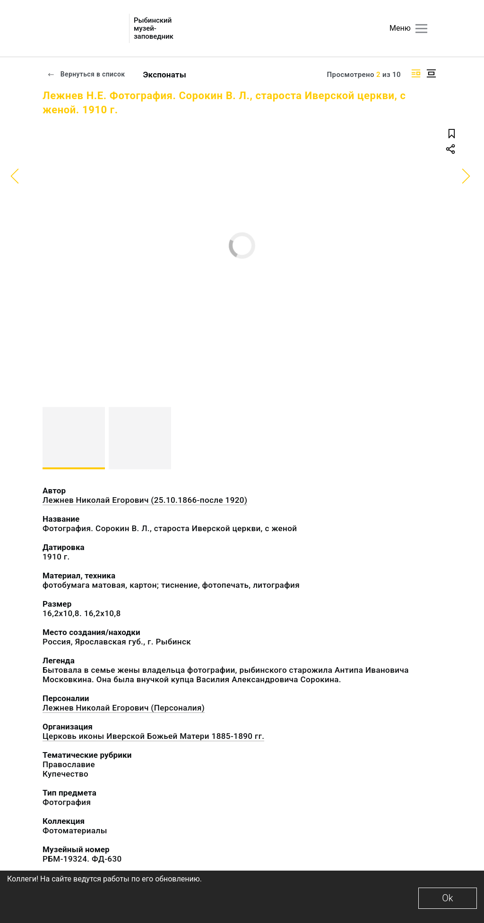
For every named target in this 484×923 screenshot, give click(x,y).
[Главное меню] (421, 28)
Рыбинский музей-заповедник (153, 29)
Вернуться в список (86, 74)
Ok (447, 898)
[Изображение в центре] (431, 73)
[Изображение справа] (416, 73)
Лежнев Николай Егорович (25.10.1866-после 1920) (145, 500)
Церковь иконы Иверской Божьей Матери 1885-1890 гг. (153, 736)
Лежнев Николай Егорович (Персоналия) (124, 707)
